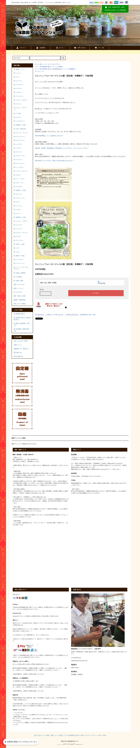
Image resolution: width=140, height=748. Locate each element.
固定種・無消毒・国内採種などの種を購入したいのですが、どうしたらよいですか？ (62, 148)
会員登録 (40, 47)
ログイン (60, 47)
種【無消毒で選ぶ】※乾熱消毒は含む (51, 69)
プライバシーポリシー (91, 735)
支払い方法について (40, 735)
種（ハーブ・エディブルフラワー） (50, 64)
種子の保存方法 (18, 356)
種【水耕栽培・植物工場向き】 (21, 330)
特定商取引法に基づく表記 (88, 314)
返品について (63, 735)
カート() (99, 47)
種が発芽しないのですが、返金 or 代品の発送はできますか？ (55, 160)
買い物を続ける (39, 314)
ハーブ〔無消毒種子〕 (70, 69)
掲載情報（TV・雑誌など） (22, 348)
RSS (100, 735)
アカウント (21, 47)
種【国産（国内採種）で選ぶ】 (21, 324)
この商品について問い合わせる (54, 314)
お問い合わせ (80, 47)
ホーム (37, 64)
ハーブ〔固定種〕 (58, 66)
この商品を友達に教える (72, 314)
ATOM (104, 735)
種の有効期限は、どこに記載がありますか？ (50, 135)
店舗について (18, 345)
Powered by (70, 744)
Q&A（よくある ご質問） (21, 341)
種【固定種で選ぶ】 (46, 66)
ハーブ (42, 71)
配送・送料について (52, 735)
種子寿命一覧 (18, 352)
